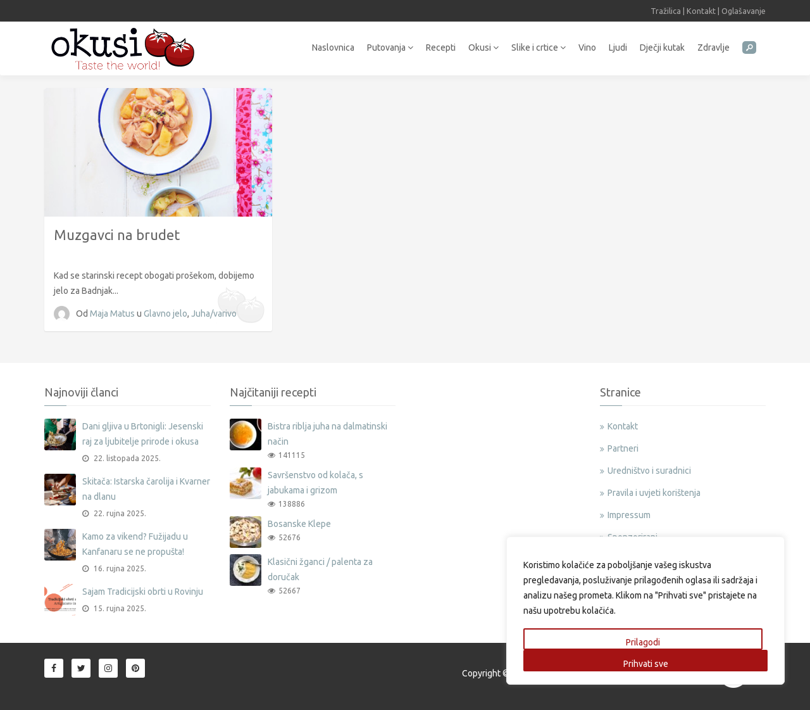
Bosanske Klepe (299, 524)
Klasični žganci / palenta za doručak (320, 569)
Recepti (441, 47)
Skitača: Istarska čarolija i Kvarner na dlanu (146, 489)
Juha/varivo (214, 313)
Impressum (629, 515)
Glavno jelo (165, 313)
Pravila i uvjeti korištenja (654, 493)
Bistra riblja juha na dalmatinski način (327, 434)
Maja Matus (113, 313)
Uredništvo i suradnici (649, 471)
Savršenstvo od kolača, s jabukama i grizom (315, 482)
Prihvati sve (645, 664)
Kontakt (701, 10)
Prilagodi (643, 642)
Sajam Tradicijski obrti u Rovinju (142, 591)
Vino (587, 47)
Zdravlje (713, 47)
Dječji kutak (662, 47)
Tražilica (666, 10)
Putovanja (390, 47)
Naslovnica (333, 47)
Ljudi (618, 47)
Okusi (483, 47)
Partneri (623, 448)
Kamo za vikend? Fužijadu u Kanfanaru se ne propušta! (135, 544)
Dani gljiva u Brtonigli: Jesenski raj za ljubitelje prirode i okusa (142, 434)
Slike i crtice (538, 47)
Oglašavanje (743, 10)
